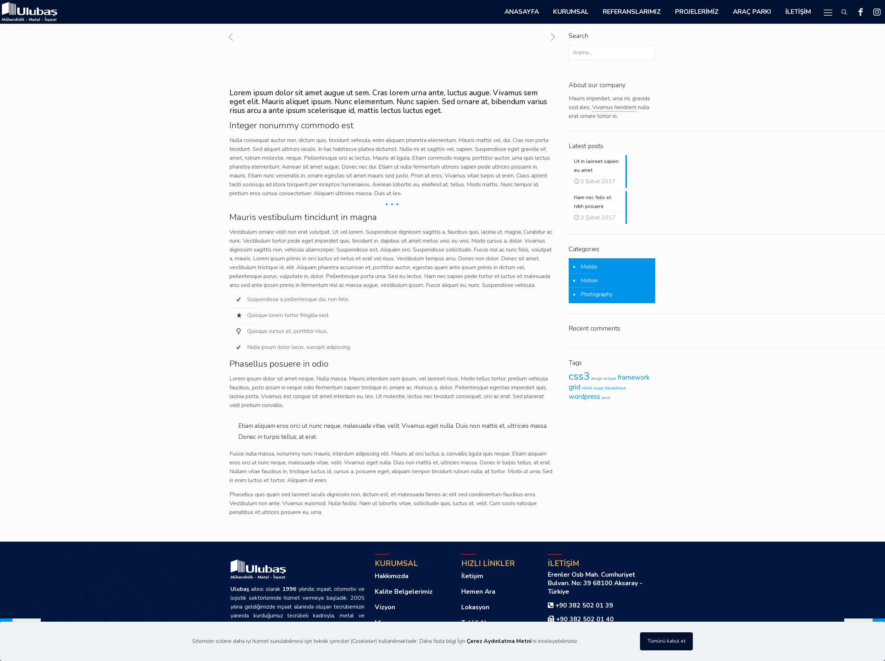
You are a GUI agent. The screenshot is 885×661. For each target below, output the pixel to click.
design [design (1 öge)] (597, 378)
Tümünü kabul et (666, 641)
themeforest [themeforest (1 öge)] (615, 388)
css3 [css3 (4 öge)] (579, 376)
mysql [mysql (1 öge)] (598, 388)
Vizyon (385, 607)
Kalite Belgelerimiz (404, 591)
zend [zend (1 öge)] (606, 397)
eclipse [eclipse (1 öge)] (610, 378)
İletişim (472, 576)
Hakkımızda (391, 576)
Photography (596, 294)
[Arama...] (612, 52)
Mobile (588, 267)
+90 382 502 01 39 (584, 605)
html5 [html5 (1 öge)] (586, 388)
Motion (589, 280)
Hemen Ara (478, 591)
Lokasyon (475, 607)
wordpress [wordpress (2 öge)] (584, 396)
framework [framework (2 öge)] (634, 377)
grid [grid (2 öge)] (574, 387)
